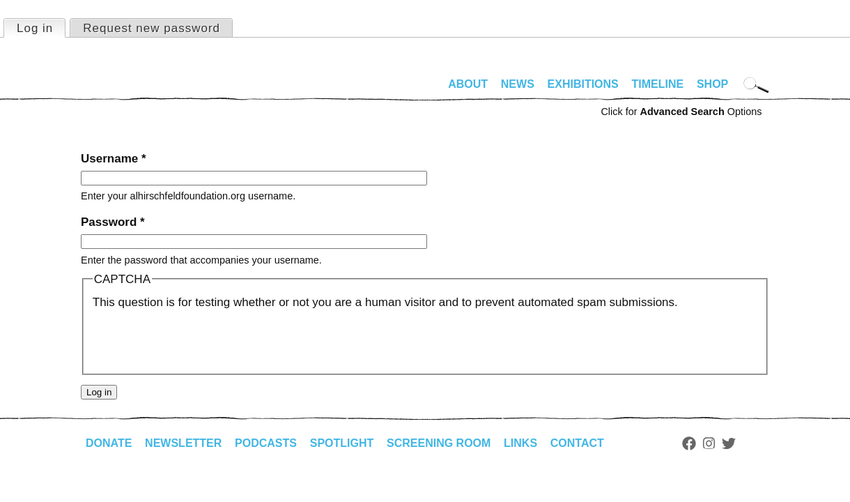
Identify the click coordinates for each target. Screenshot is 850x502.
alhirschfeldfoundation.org (122, 90)
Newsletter (183, 443)
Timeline (658, 84)
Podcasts (266, 443)
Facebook (689, 443)
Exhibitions (583, 84)
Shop (712, 84)
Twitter (729, 443)
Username (113, 158)
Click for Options (681, 111)
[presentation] (198, 339)
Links (520, 443)
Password (113, 222)
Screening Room (438, 443)
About (468, 84)
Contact (577, 443)
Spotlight (342, 443)
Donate (109, 443)
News (517, 84)
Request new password (151, 28)
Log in (41, 27)
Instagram (709, 443)
